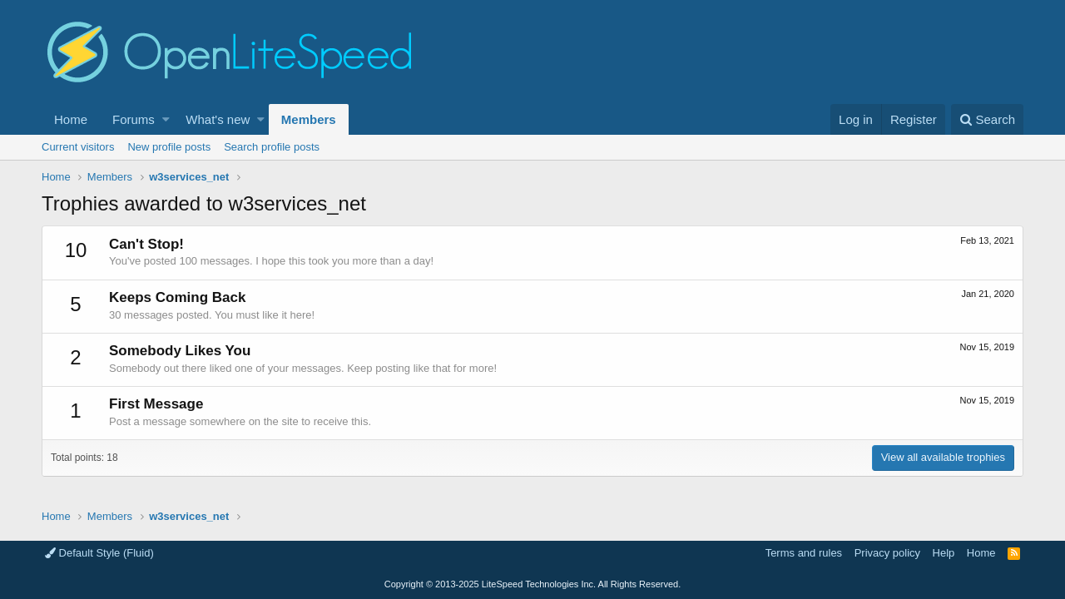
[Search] (987, 119)
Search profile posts (272, 147)
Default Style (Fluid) (99, 553)
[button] (166, 119)
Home (70, 119)
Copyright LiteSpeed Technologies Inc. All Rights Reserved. (532, 584)
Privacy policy (887, 553)
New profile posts (169, 147)
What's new (218, 119)
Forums (133, 119)
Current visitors (78, 147)
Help (944, 553)
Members (308, 119)
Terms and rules (803, 553)
